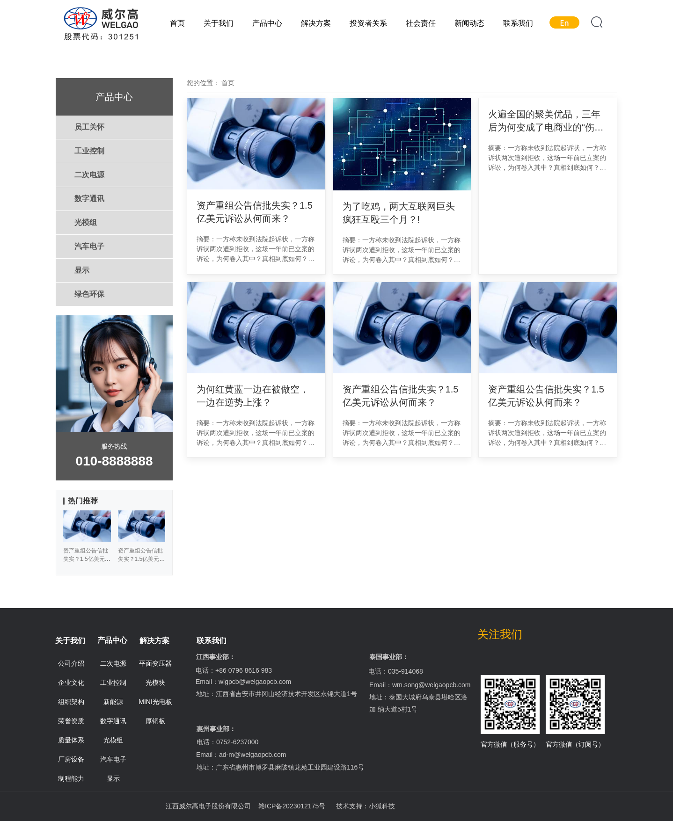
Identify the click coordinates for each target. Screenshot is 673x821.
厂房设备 (71, 759)
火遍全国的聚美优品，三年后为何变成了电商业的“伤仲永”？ (546, 121)
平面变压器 (155, 663)
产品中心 (267, 23)
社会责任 (421, 23)
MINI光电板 (155, 701)
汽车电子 (89, 246)
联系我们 (518, 23)
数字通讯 (89, 199)
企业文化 (71, 682)
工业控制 (89, 151)
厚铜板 (155, 721)
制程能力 (71, 778)
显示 (81, 270)
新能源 (113, 701)
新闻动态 (469, 23)
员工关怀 (89, 127)
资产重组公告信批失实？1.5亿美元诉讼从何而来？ (255, 212)
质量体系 (71, 740)
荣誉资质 (71, 721)
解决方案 (316, 23)
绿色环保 (89, 294)
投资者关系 (368, 23)
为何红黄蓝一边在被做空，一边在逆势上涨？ (253, 395)
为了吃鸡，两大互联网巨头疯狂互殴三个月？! (399, 213)
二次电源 (89, 175)
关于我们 (219, 23)
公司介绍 (71, 663)
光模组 (85, 222)
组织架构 (71, 701)
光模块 (155, 682)
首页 (177, 23)
